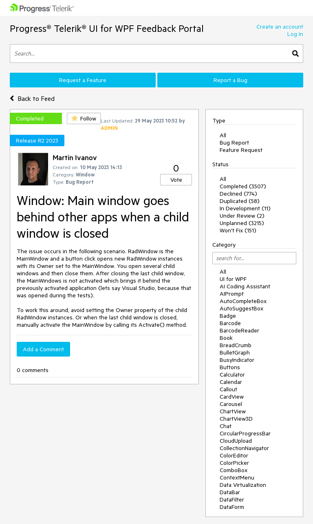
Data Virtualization (243, 484)
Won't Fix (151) (238, 230)
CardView (232, 396)
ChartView (233, 411)
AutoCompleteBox (243, 301)
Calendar (231, 382)
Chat (225, 426)
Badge (228, 315)
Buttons (230, 367)
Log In (295, 34)
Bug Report (234, 142)
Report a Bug (230, 80)
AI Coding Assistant (245, 286)
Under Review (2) (242, 215)
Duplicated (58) (240, 201)
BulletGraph (235, 352)
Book (226, 337)
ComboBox (233, 470)
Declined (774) (238, 193)
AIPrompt (232, 293)
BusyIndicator (237, 359)
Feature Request (241, 150)
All (223, 135)
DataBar (230, 492)
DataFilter (232, 499)
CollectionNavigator (244, 448)
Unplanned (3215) (242, 223)
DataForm (232, 507)
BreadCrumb (235, 345)
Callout (228, 389)
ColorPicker (234, 462)
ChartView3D (236, 418)
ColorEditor (234, 455)
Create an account (279, 26)
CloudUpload (236, 440)
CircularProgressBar (245, 433)
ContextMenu (237, 477)
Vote (176, 179)
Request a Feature (82, 80)
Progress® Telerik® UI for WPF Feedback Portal (107, 28)
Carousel (231, 404)
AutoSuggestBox (241, 308)
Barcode (230, 323)
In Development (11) (245, 208)
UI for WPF (233, 279)
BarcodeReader (239, 330)
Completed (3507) (243, 186)
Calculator (232, 374)
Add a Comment (43, 349)
